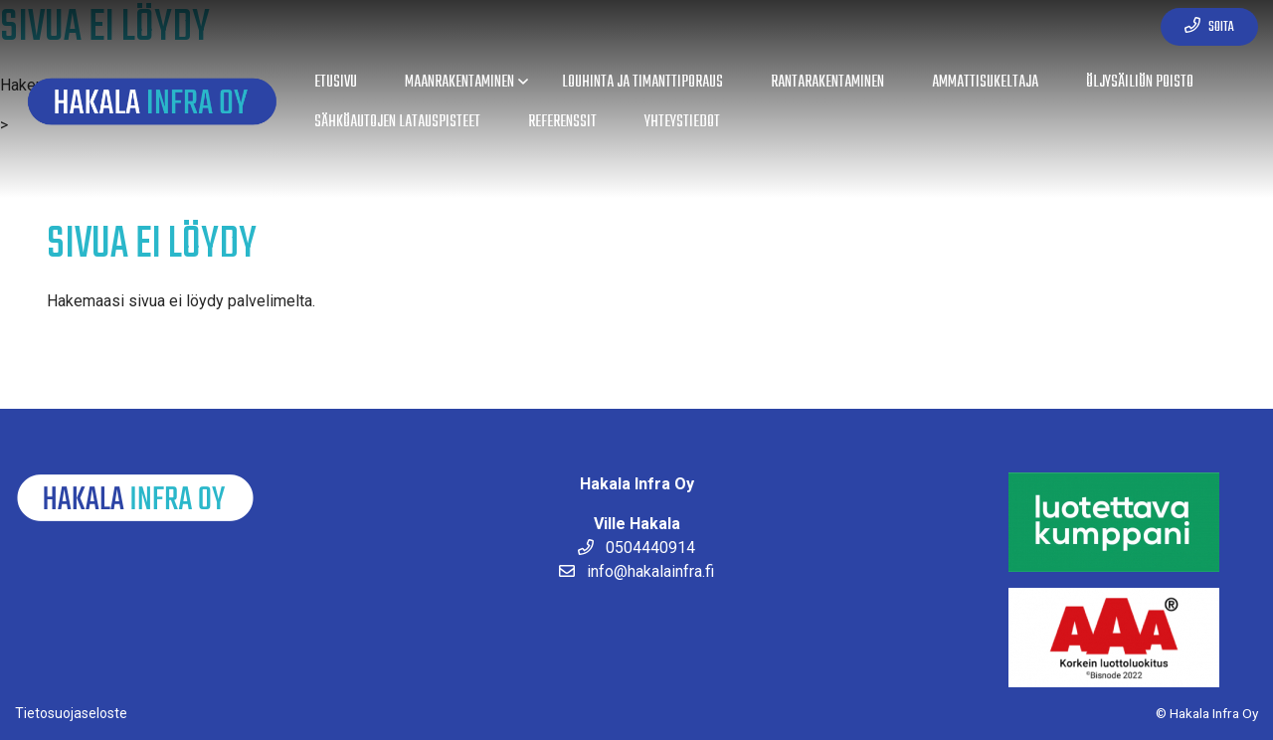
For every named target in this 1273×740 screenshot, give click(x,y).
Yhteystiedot (682, 121)
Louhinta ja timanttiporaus (642, 82)
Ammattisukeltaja (985, 82)
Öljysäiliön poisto (1139, 82)
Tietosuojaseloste (71, 713)
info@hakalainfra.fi (636, 571)
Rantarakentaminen (827, 82)
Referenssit (562, 121)
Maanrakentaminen (459, 82)
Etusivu (335, 82)
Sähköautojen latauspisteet (397, 121)
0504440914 (636, 547)
